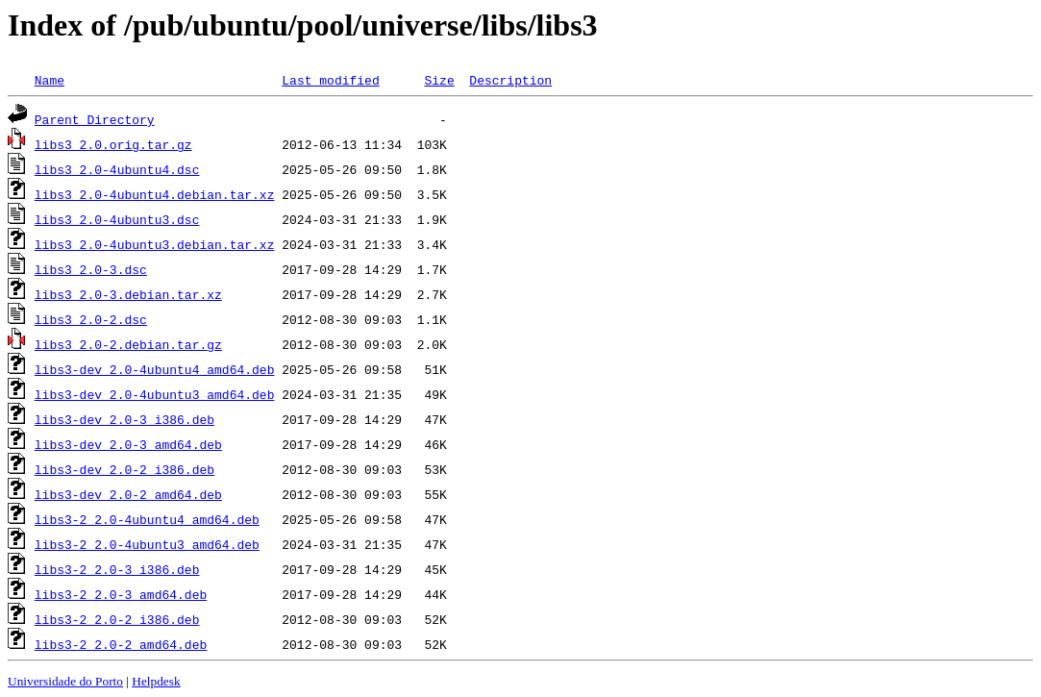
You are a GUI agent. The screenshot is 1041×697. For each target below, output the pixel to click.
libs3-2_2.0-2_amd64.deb (121, 644)
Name (49, 79)
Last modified (330, 79)
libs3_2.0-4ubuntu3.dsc (117, 219)
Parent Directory (95, 119)
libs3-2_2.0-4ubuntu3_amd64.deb (147, 544)
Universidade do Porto (65, 681)
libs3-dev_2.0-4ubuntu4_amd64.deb (155, 369)
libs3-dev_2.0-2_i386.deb (124, 469)
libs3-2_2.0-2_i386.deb (117, 619)
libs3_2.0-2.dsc (91, 319)
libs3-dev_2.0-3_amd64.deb (128, 444)
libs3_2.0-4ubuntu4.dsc (117, 169)
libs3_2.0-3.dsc (91, 269)
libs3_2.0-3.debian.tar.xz (128, 294)
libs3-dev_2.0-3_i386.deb (124, 419)
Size (439, 79)
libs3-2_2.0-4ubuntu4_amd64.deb (147, 519)
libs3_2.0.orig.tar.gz (113, 144)
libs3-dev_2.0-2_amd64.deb (128, 494)
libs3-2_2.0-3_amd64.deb (121, 594)
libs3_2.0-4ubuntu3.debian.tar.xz (155, 244)
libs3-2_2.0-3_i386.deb (117, 569)
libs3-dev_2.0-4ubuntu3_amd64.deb (155, 394)
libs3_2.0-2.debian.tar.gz (128, 344)
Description (510, 79)
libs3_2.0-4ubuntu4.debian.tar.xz (155, 194)
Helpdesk (156, 681)
